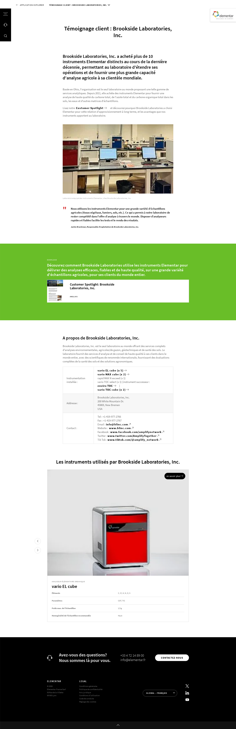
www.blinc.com (120, 428)
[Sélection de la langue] (160, 693)
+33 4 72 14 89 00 (132, 655)
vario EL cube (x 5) (110, 370)
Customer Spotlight (89, 108)
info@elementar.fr (132, 660)
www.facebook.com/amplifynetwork (136, 432)
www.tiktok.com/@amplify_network (133, 439)
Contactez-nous (172, 657)
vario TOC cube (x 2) (112, 389)
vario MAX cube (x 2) (112, 374)
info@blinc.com (117, 424)
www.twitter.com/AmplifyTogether (132, 436)
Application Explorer (32, 5)
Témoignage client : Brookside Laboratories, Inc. (78, 5)
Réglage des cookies (87, 701)
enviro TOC (105, 385)
